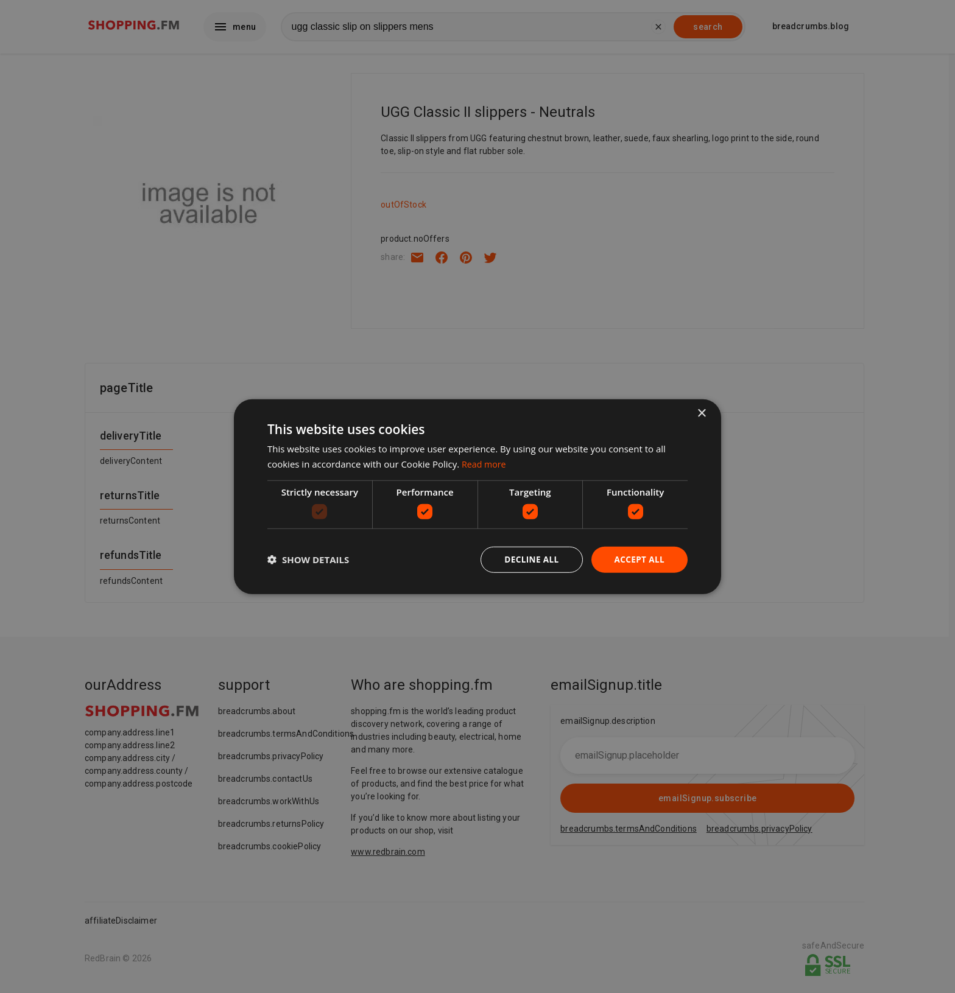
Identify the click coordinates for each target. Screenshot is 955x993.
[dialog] (477, 496)
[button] (308, 559)
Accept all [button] (638, 559)
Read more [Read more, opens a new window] (485, 463)
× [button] (701, 412)
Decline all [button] (529, 559)
